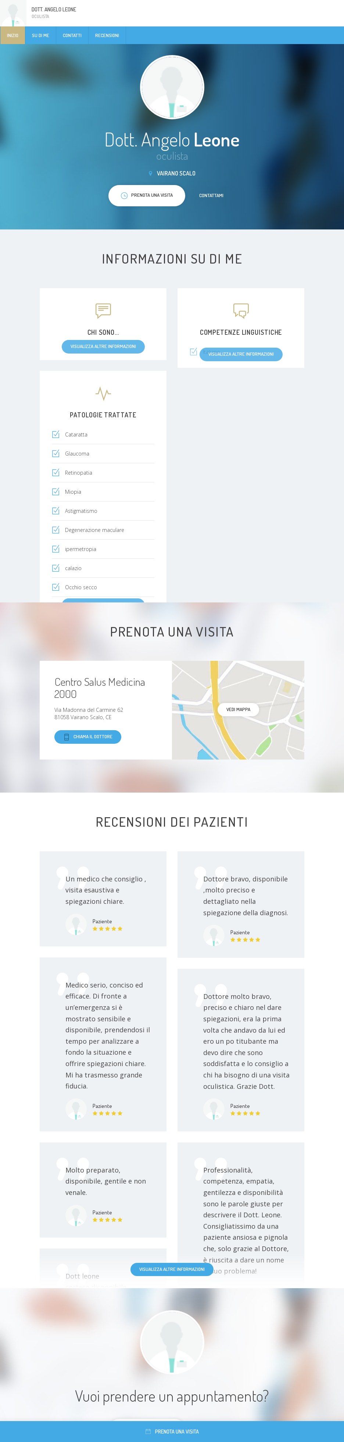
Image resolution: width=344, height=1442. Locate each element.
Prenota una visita (172, 1431)
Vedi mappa (238, 709)
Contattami (211, 195)
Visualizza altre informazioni (172, 1269)
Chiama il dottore (87, 736)
